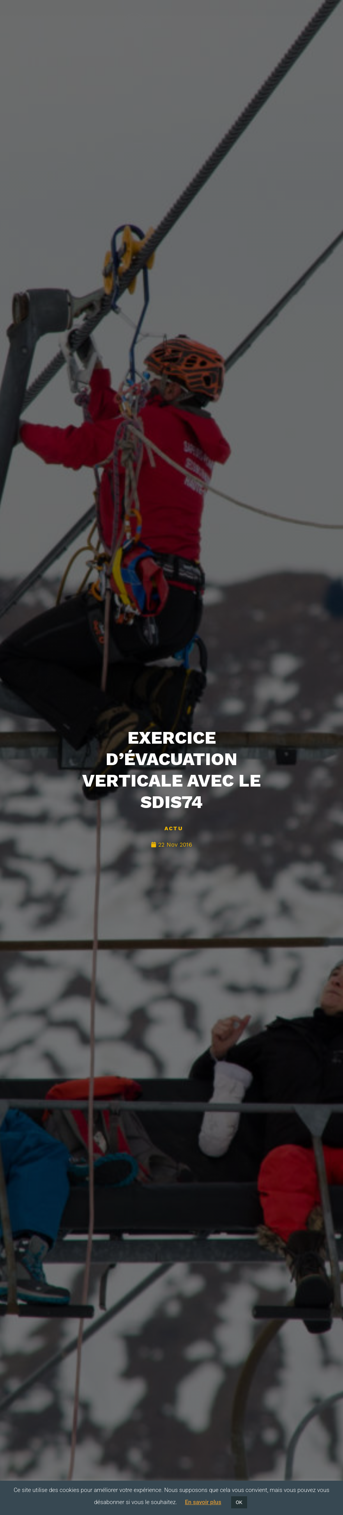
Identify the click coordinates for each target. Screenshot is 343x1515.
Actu (173, 828)
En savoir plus (203, 1502)
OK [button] (239, 1502)
